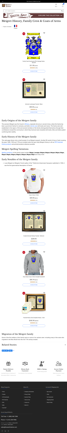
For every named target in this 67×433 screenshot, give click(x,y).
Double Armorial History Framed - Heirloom (33, 236)
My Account (49, 391)
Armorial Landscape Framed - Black (33, 104)
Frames (3, 394)
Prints (3, 391)
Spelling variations (7, 152)
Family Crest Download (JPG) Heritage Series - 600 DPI (34, 62)
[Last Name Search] (33, 11)
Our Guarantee (50, 397)
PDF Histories (5, 399)
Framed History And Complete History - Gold (33, 317)
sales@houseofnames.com (9, 427)
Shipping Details (50, 399)
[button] (34, 344)
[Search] (62, 11)
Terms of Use (27, 399)
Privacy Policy (27, 394)
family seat (34, 126)
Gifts (3, 402)
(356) (36, 67)
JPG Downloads (5, 397)
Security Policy (27, 397)
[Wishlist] (44, 33)
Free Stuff (4, 407)
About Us (26, 405)
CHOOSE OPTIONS (33, 71)
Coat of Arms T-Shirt (34, 195)
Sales (3, 405)
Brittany (27, 124)
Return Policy (49, 402)
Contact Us (26, 402)
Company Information (29, 391)
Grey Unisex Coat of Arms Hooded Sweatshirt (34, 276)
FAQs (48, 394)
